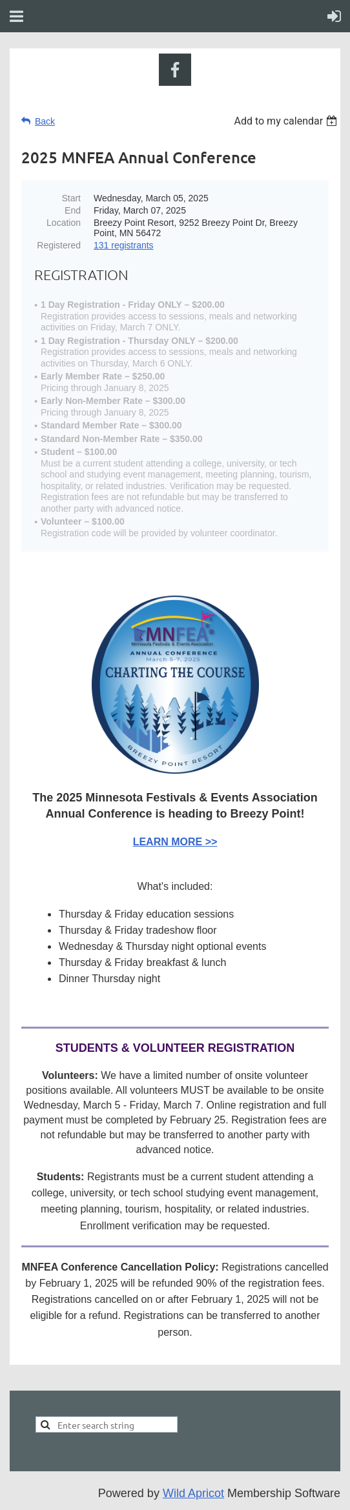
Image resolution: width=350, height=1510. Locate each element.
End (73, 210)
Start (71, 198)
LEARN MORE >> (175, 841)
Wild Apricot (193, 1493)
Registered (59, 245)
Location (63, 222)
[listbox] (287, 121)
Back (45, 121)
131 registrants (124, 245)
